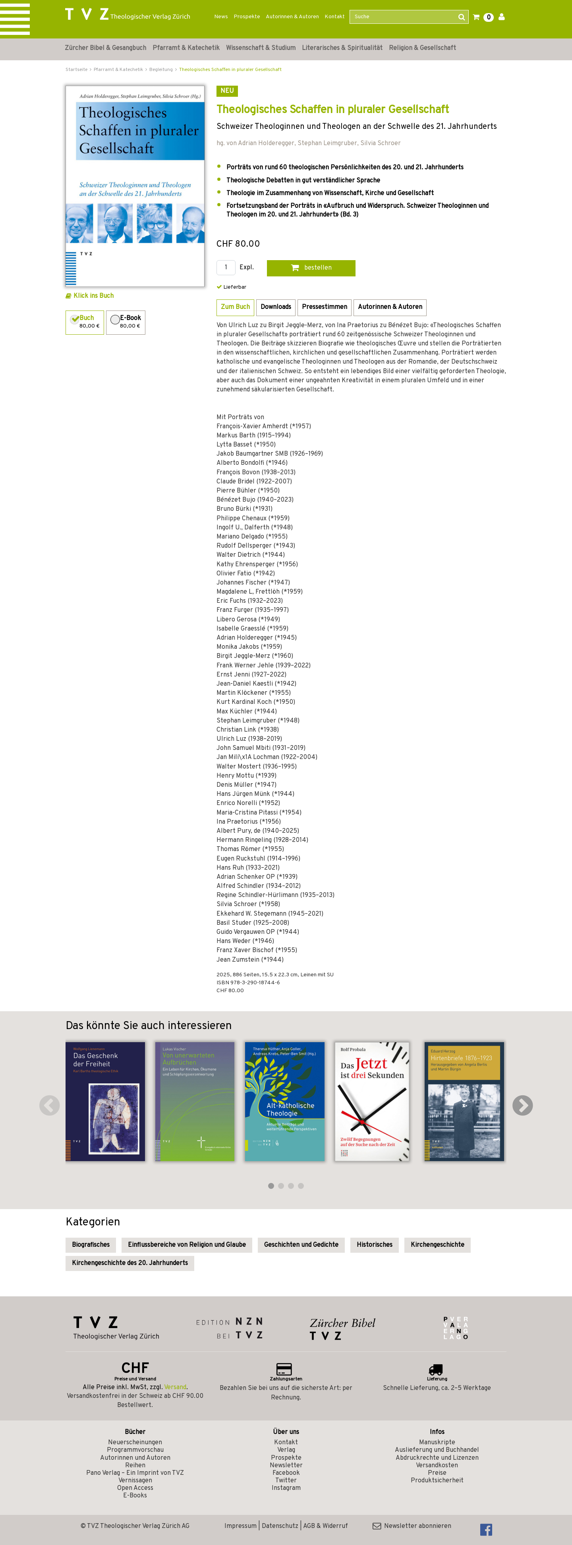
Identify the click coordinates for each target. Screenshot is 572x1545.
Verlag (286, 1450)
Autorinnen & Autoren (292, 16)
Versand (175, 1388)
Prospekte (247, 16)
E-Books (135, 1496)
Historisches (374, 1245)
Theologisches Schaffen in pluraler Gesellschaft (230, 70)
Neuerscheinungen (135, 1443)
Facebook (286, 1473)
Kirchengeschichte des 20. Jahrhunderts (130, 1263)
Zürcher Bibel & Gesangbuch (105, 48)
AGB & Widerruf (325, 1526)
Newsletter (286, 1466)
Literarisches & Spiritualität (342, 48)
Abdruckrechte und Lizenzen (437, 1458)
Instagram (286, 1488)
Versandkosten (437, 1466)
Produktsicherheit (437, 1481)
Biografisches (91, 1245)
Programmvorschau (135, 1450)
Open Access (135, 1488)
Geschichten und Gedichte (301, 1245)
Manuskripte (437, 1443)
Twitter (286, 1481)
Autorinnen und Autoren (135, 1458)
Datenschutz (280, 1526)
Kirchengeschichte (437, 1245)
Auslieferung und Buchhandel (437, 1450)
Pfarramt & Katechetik (186, 48)
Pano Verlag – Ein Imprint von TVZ (135, 1473)
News (221, 16)
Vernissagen (135, 1481)
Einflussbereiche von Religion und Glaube (187, 1245)
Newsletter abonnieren (412, 1526)
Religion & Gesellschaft (422, 48)
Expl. (247, 268)
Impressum (240, 1526)
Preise (437, 1473)
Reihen (135, 1466)
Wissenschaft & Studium (261, 48)
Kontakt (335, 16)
